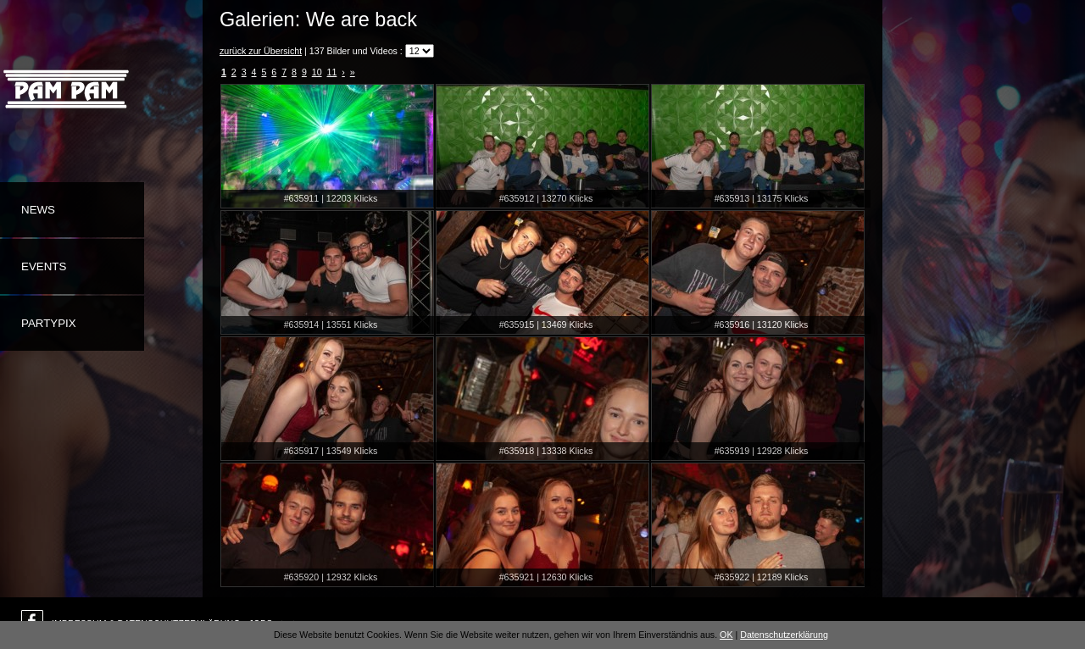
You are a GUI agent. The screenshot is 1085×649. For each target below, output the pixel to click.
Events (43, 266)
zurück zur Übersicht (261, 51)
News (38, 209)
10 (317, 72)
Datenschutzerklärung (784, 635)
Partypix (48, 323)
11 (332, 72)
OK (726, 635)
